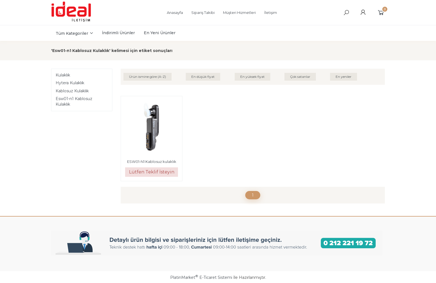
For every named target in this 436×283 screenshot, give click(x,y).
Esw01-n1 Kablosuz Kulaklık (74, 101)
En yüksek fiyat (252, 77)
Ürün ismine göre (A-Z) (147, 77)
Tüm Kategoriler (72, 33)
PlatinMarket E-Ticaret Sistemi (201, 277)
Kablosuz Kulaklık (72, 90)
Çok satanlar (300, 77)
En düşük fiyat (203, 77)
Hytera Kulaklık (70, 82)
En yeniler (343, 77)
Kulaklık (63, 75)
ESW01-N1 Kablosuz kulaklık (151, 161)
